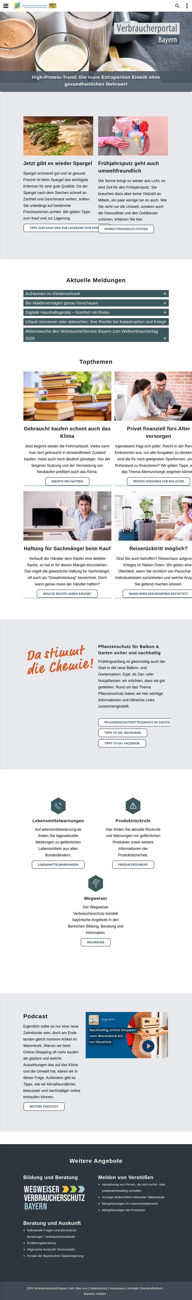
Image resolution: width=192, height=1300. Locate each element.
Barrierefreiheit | (152, 1288)
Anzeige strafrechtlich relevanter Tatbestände (133, 1197)
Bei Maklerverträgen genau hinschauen (61, 303)
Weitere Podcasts (44, 1106)
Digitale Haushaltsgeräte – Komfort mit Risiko (67, 312)
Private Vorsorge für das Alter (158, 481)
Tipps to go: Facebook (122, 743)
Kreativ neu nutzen (67, 481)
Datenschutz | (99, 1288)
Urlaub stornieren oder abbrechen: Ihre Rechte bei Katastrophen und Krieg (94, 321)
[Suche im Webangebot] (177, 6)
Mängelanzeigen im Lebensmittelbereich (130, 1203)
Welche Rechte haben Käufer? (67, 593)
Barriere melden (95, 1293)
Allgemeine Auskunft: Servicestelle (51, 1249)
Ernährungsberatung (41, 1243)
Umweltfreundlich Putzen (126, 229)
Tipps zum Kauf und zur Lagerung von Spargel (67, 228)
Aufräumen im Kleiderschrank (52, 293)
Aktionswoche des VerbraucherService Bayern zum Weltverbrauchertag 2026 (91, 335)
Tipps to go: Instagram (122, 732)
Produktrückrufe (133, 864)
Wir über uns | (79, 1288)
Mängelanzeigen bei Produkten (123, 1210)
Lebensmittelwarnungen (58, 864)
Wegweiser (95, 942)
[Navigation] (6, 6)
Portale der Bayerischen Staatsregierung (55, 1256)
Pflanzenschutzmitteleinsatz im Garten (137, 722)
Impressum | (118, 1288)
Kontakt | (134, 1288)
